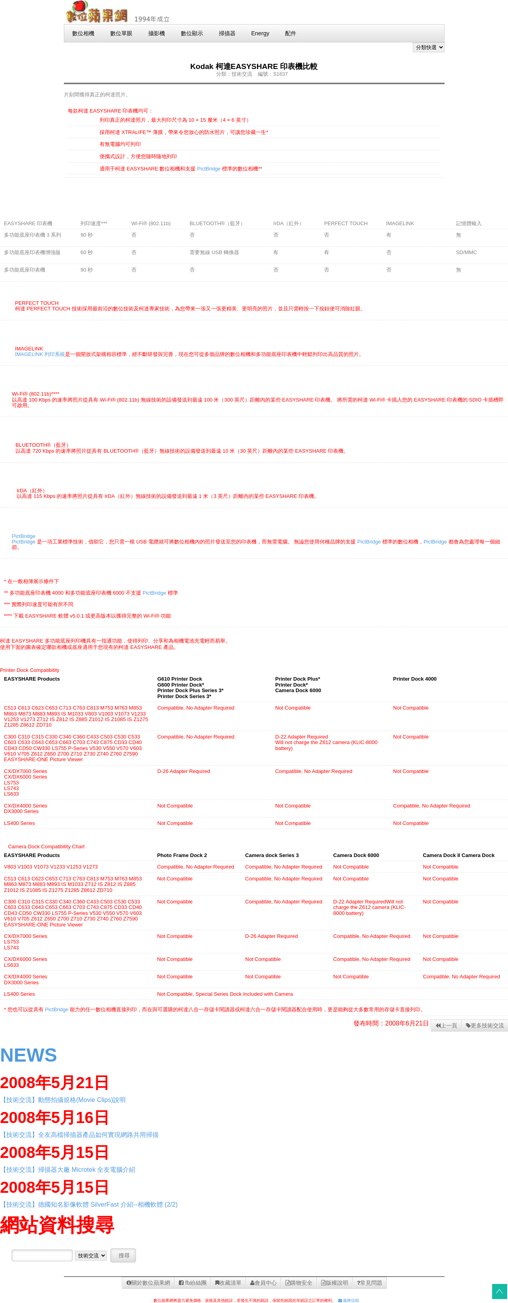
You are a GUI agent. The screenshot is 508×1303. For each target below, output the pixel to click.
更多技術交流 (485, 1025)
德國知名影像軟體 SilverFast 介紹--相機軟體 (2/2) (108, 1204)
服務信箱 (348, 1300)
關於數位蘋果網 (148, 1283)
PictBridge (208, 169)
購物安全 (299, 1283)
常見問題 (369, 1283)
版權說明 (334, 1283)
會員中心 (263, 1283)
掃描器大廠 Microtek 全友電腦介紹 (86, 1169)
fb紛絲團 (193, 1283)
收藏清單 (228, 1283)
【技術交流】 (19, 1099)
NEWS (28, 1055)
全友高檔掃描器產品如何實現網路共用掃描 (98, 1134)
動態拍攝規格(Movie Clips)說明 (82, 1099)
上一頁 (446, 1025)
